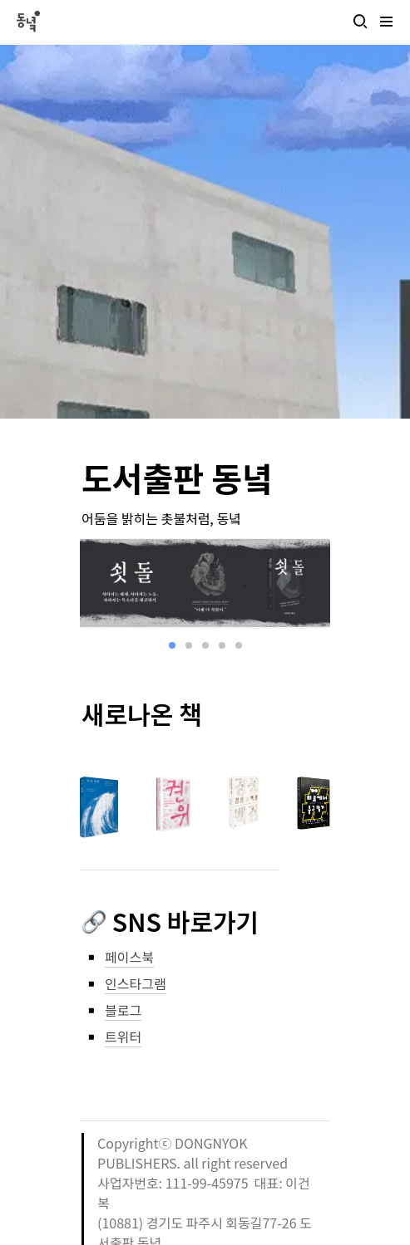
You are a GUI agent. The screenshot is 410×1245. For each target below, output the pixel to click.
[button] (360, 21)
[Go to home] (27, 22)
